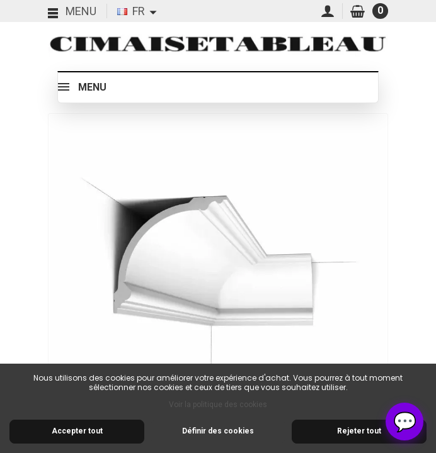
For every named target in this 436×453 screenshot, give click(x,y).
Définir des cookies (218, 431)
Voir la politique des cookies (218, 404)
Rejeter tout (359, 431)
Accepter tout (77, 431)
